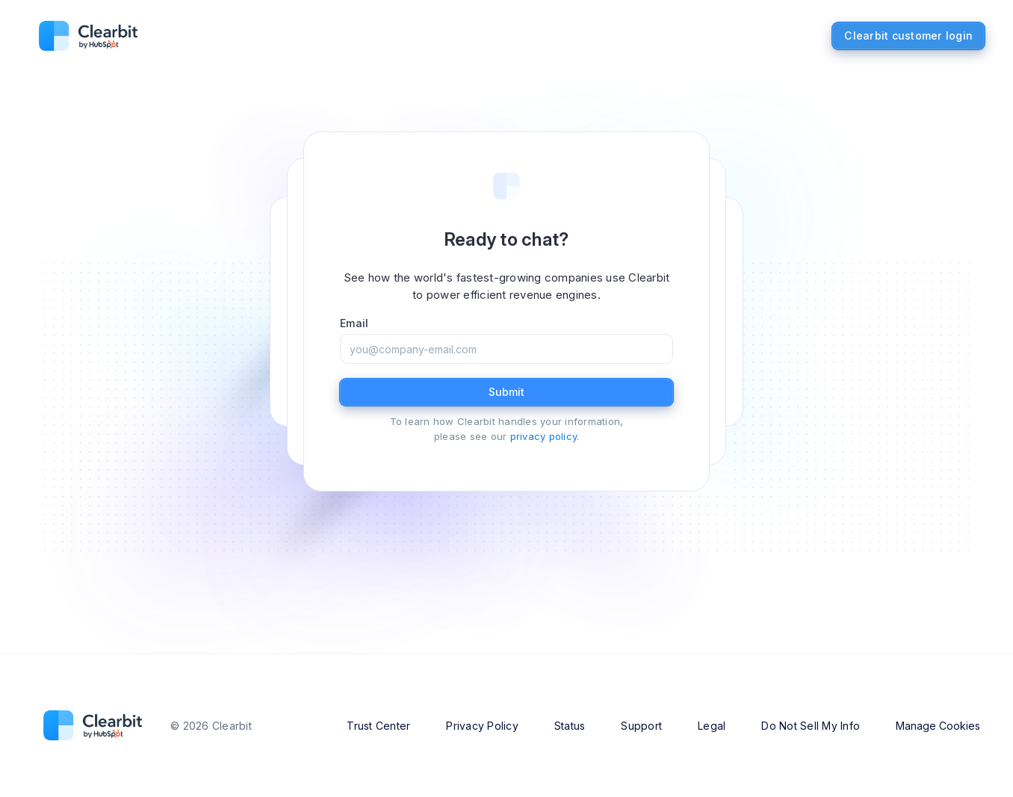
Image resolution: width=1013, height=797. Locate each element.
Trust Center (378, 725)
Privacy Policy (482, 725)
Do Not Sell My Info (810, 725)
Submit (506, 391)
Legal (711, 725)
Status (570, 725)
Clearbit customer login (908, 35)
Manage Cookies (938, 725)
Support (641, 725)
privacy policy (543, 436)
